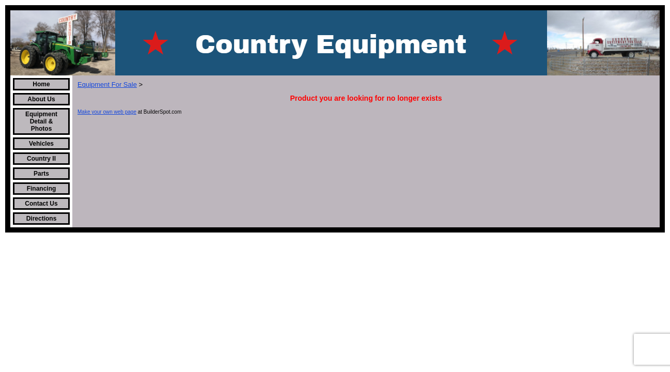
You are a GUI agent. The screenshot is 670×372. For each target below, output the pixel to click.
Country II (41, 158)
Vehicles (41, 143)
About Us (41, 99)
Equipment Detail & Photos (41, 121)
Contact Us (41, 203)
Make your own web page (106, 112)
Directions (41, 218)
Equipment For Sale (107, 84)
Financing (41, 188)
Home (41, 84)
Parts (41, 173)
